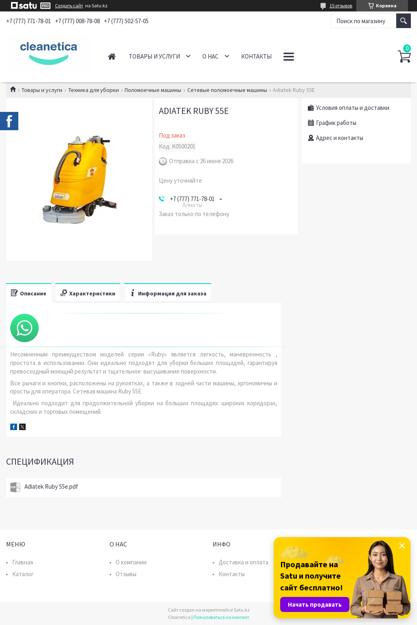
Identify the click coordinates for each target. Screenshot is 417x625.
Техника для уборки (93, 90)
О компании (131, 562)
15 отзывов (340, 5)
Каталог (23, 574)
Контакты (256, 56)
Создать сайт (69, 6)
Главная (112, 56)
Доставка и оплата (243, 562)
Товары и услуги (154, 56)
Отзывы (126, 574)
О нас (210, 56)
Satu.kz (242, 610)
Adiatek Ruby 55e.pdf (51, 486)
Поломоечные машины (153, 90)
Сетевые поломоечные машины (227, 90)
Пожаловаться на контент (221, 617)
